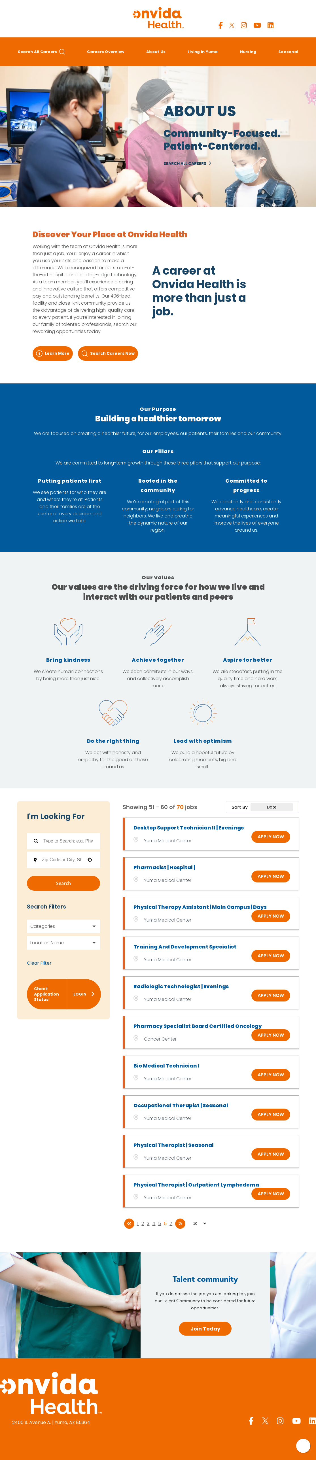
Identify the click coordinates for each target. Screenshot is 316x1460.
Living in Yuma (203, 52)
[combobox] (61, 859)
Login (83, 994)
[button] (90, 860)
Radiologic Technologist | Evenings (181, 986)
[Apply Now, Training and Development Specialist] (270, 956)
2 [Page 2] (142, 1223)
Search (63, 883)
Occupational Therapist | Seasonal (180, 1105)
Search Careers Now (108, 353)
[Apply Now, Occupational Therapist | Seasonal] (270, 1115)
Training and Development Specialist (184, 946)
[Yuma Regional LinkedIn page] (270, 25)
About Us (156, 52)
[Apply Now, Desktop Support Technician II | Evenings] (270, 837)
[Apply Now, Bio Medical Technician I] (270, 1075)
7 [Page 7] (170, 1223)
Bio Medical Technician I (166, 1065)
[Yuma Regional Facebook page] (221, 25)
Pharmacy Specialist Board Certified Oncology (197, 1026)
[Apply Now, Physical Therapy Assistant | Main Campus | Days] (270, 916)
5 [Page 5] (159, 1223)
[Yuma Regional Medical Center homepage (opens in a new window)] (51, 1394)
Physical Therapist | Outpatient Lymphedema (196, 1184)
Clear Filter (39, 963)
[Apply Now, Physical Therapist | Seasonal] (270, 1154)
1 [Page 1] (138, 1223)
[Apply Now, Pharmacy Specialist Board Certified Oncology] (270, 1035)
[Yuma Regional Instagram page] (244, 25)
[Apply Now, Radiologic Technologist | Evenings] (270, 995)
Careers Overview (105, 52)
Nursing (248, 52)
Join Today (205, 1328)
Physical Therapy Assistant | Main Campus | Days (200, 907)
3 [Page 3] (148, 1223)
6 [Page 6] (165, 1223)
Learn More (52, 353)
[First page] (129, 1224)
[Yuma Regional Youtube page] (257, 25)
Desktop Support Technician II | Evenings (188, 827)
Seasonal (288, 52)
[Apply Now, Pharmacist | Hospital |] (270, 876)
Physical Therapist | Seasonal (173, 1145)
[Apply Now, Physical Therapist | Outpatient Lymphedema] (270, 1194)
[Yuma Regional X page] (231, 25)
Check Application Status (46, 994)
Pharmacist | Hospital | (164, 867)
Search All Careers (41, 52)
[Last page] (180, 1224)
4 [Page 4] (153, 1223)
